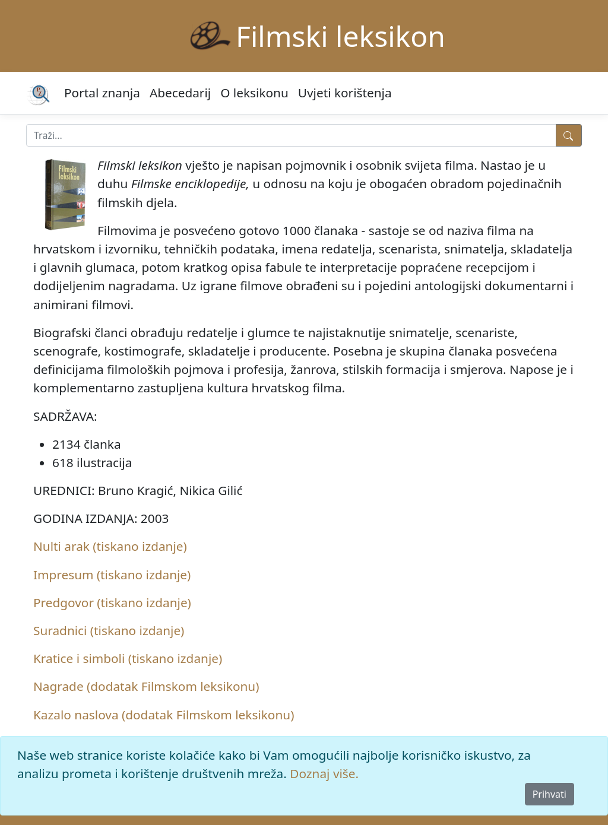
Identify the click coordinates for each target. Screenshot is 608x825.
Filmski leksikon (340, 36)
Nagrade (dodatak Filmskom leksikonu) (146, 686)
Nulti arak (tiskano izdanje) (110, 546)
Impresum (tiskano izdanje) (112, 574)
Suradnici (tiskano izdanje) (108, 630)
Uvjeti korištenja (345, 92)
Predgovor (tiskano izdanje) (112, 602)
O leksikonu (254, 92)
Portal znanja (102, 92)
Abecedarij (180, 92)
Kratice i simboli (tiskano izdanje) (127, 658)
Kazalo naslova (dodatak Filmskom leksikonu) (163, 714)
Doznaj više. (324, 773)
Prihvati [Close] (549, 794)
